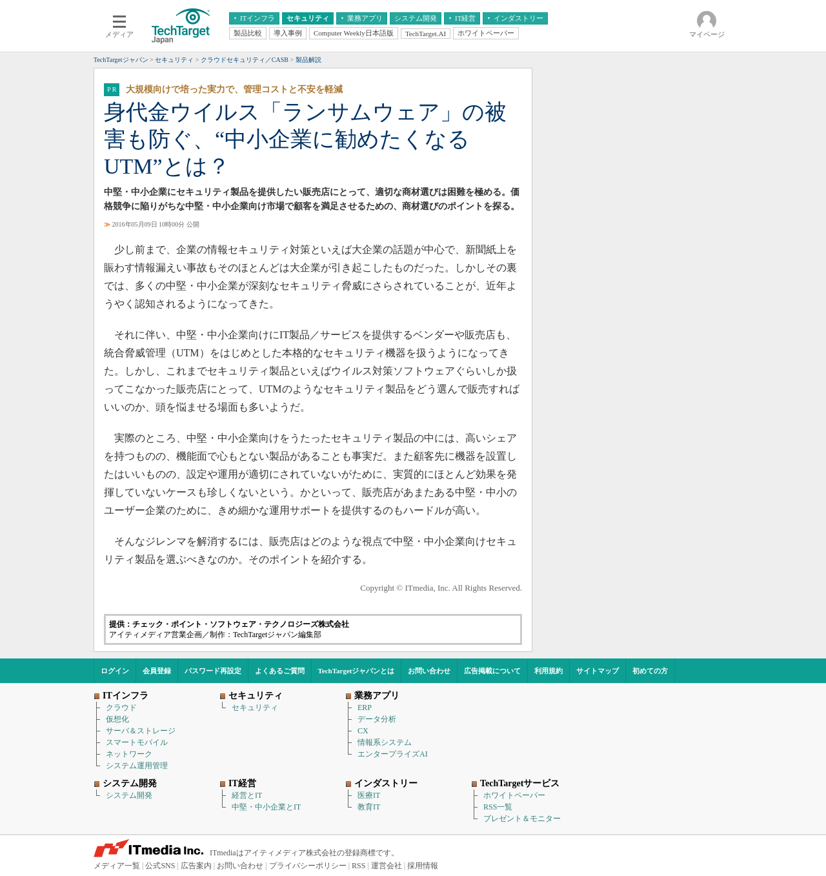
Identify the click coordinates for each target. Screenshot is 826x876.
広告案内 (196, 865)
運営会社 (386, 865)
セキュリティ (255, 707)
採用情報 (422, 865)
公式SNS (160, 865)
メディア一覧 (117, 865)
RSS (358, 865)
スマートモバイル (137, 742)
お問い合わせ (429, 671)
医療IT (369, 795)
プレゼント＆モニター (522, 818)
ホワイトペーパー (514, 795)
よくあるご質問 (280, 671)
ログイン (115, 671)
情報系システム (385, 742)
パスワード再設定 (213, 671)
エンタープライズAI (393, 754)
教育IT (369, 806)
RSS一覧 (497, 806)
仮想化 (117, 719)
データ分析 (377, 719)
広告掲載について (492, 671)
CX (363, 730)
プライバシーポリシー (308, 865)
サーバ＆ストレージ (141, 730)
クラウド (121, 707)
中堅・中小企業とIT (266, 806)
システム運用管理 (137, 765)
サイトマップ (597, 671)
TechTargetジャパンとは (356, 671)
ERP (365, 707)
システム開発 (129, 795)
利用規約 (548, 671)
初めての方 (650, 671)
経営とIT (247, 795)
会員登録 (157, 671)
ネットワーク (129, 754)
